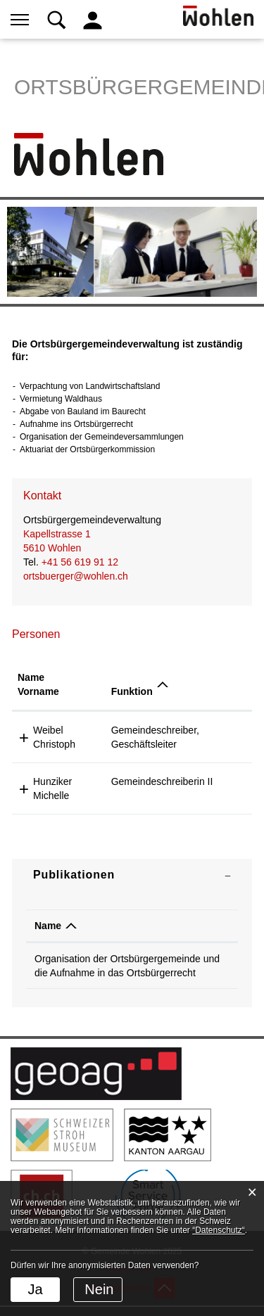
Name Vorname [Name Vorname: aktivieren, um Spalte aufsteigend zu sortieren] (38, 684)
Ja (34, 1289)
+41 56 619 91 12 (80, 562)
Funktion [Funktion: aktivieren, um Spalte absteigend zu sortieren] (132, 691)
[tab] (132, 875)
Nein (98, 1289)
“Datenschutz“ (218, 1230)
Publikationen (74, 875)
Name (47, 925)
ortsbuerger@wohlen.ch (75, 576)
